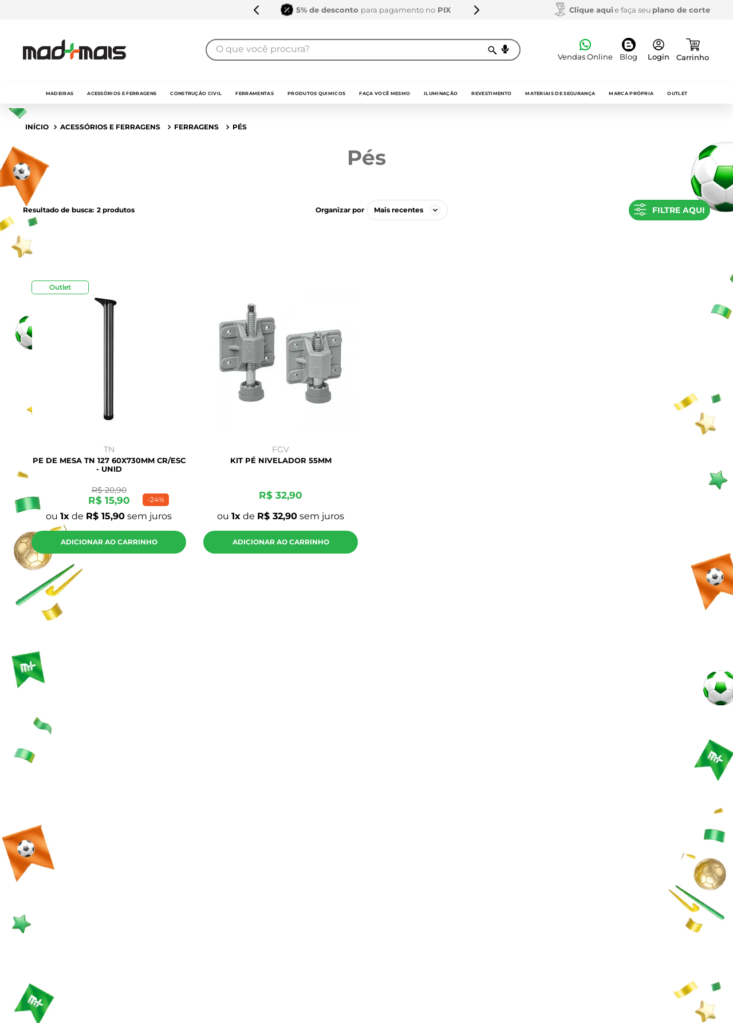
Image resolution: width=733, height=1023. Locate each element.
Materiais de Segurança (560, 93)
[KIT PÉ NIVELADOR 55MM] (280, 420)
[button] (505, 49)
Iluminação (441, 93)
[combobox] (363, 50)
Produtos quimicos (316, 93)
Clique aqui (591, 9)
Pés (239, 127)
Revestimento (491, 93)
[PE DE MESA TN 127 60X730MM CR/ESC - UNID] (108, 420)
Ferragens (196, 127)
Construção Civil (196, 93)
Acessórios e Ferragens (121, 93)
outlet (677, 93)
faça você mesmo (384, 93)
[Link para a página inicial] (37, 127)
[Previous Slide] (256, 9)
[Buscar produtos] (491, 50)
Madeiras (60, 93)
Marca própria (631, 93)
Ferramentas (254, 93)
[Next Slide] (476, 9)
